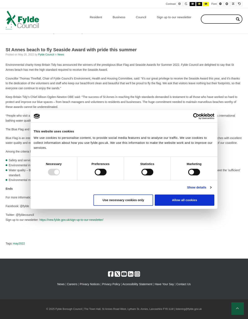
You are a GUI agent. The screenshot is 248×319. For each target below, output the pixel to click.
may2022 (19, 243)
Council (141, 17)
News (61, 54)
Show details (196, 187)
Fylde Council (46, 54)
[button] (237, 308)
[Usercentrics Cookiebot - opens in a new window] (196, 116)
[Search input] (219, 19)
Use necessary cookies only (123, 200)
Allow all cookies (184, 200)
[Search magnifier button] (238, 19)
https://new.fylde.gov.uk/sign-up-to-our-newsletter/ (71, 219)
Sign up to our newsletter (174, 17)
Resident (96, 17)
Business (119, 17)
